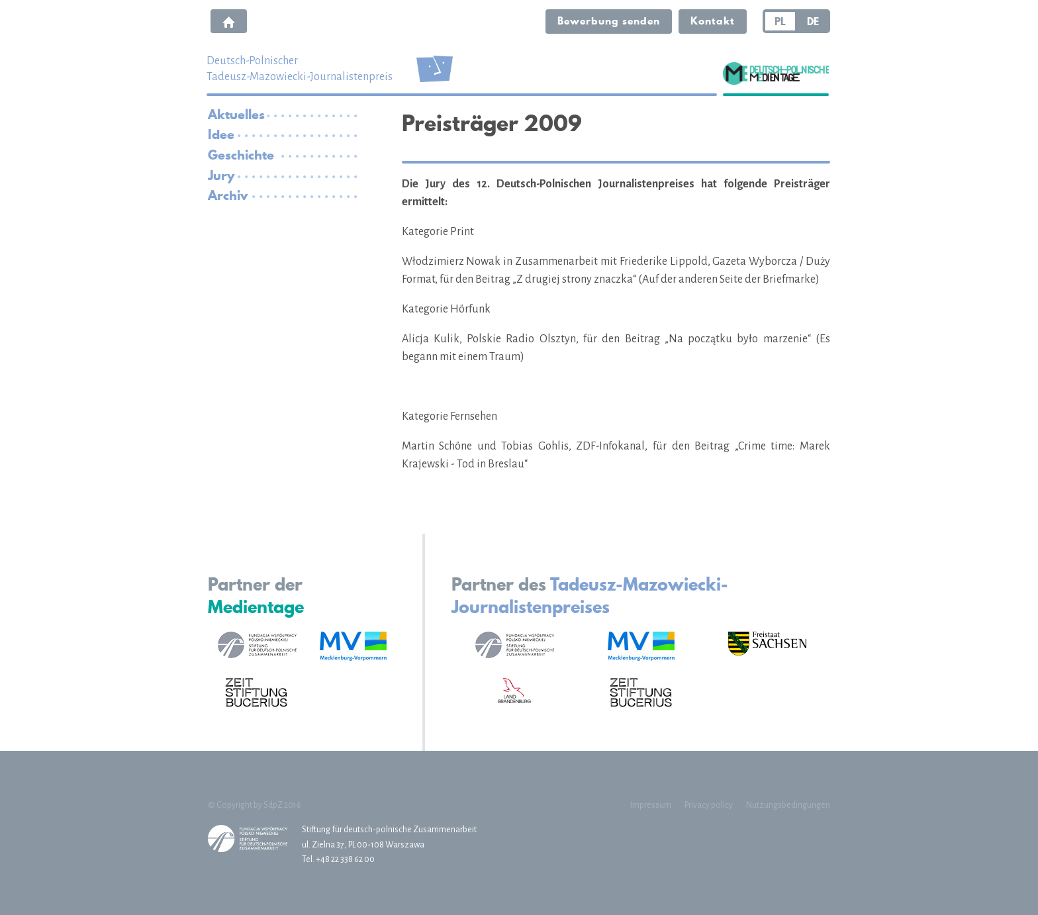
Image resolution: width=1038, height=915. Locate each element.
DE (813, 21)
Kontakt (712, 20)
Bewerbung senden (608, 20)
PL (780, 21)
